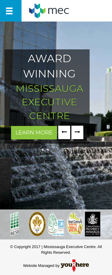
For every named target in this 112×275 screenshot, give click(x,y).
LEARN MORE (34, 132)
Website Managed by (56, 265)
